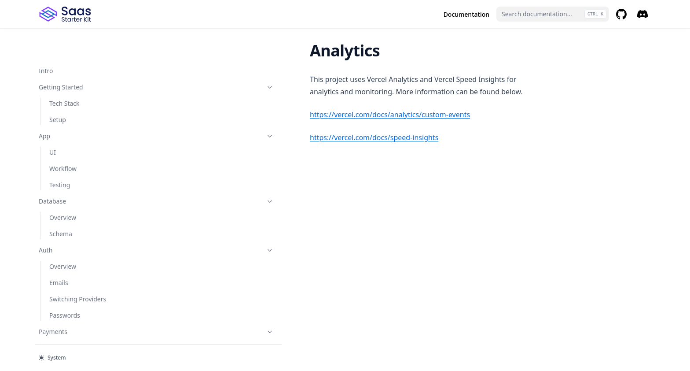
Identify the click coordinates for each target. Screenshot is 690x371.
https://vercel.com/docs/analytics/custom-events (242, 114)
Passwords (64, 37)
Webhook (63, 118)
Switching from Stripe (80, 86)
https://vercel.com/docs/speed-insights (226, 137)
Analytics (63, 330)
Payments (82, 53)
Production (82, 216)
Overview (62, 69)
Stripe (57, 297)
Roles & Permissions (82, 134)
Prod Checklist (69, 249)
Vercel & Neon (69, 265)
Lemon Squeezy (72, 314)
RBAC (57, 183)
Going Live (64, 232)
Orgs (56, 167)
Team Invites (67, 200)
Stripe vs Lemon (72, 102)
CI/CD (57, 281)
